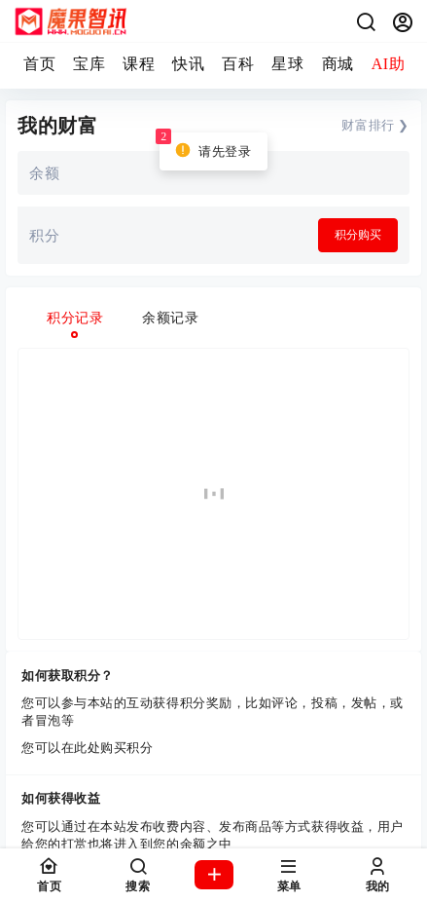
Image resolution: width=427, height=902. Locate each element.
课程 (139, 64)
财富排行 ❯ (375, 125)
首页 (39, 64)
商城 (338, 64)
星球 (287, 64)
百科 (238, 64)
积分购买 (358, 235)
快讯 (188, 64)
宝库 (89, 64)
